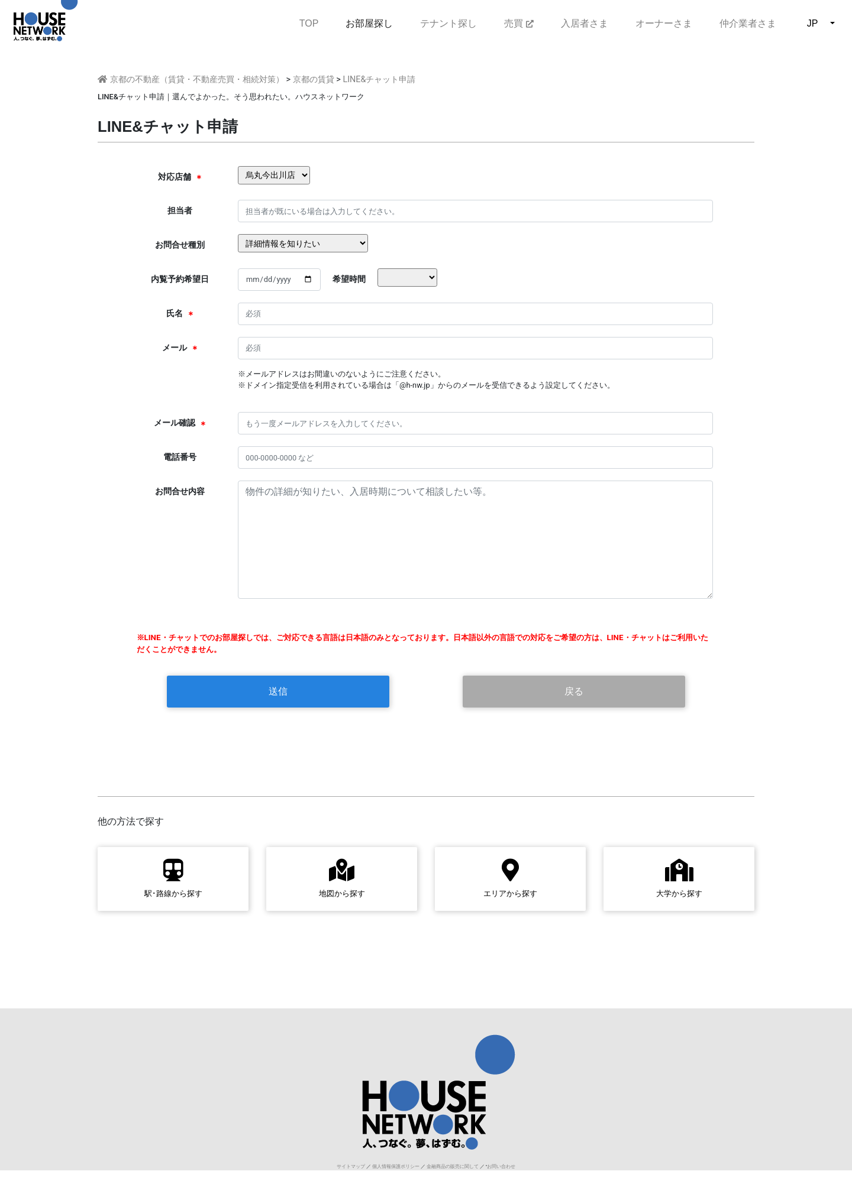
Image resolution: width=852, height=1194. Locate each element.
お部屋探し (369, 23)
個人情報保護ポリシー (395, 1166)
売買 (518, 23)
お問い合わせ (501, 1166)
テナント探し (448, 23)
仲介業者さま (747, 23)
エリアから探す (510, 878)
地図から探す (342, 878)
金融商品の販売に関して (453, 1166)
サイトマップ (351, 1166)
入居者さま (584, 23)
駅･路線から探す (173, 878)
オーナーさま (663, 23)
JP (812, 23)
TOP (309, 22)
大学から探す (679, 878)
